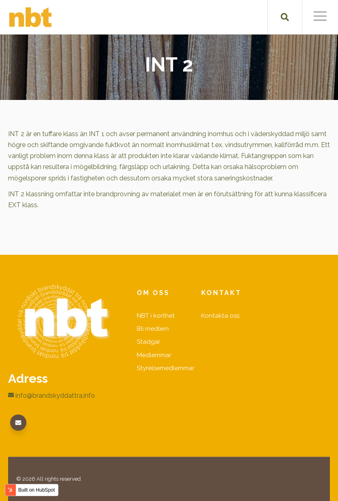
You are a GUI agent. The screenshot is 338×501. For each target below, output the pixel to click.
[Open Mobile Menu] (320, 17)
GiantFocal (309, 479)
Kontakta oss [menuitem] (220, 315)
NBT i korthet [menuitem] (156, 315)
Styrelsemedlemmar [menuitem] (165, 368)
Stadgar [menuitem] (148, 341)
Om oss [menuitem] (153, 293)
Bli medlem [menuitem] (153, 328)
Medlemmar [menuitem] (154, 355)
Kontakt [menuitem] (221, 293)
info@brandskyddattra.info (51, 395)
